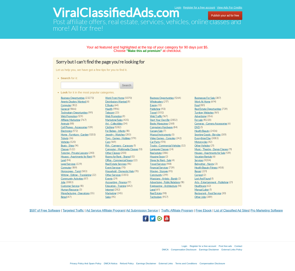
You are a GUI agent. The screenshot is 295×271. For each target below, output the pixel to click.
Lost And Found (203, 178)
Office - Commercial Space (119, 160)
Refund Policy (127, 263)
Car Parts (155, 142)
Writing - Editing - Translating (76, 175)
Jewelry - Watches (115, 134)
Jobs (63, 182)
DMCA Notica (110, 263)
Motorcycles (201, 142)
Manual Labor (202, 189)
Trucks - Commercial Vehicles (165, 145)
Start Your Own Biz (160, 120)
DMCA (165, 249)
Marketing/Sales (113, 120)
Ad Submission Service (142, 210)
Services (199, 160)
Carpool (199, 175)
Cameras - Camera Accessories (211, 123)
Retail (64, 197)
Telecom (109, 112)
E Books (109, 105)
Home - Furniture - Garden (74, 134)
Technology (156, 197)
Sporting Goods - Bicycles (208, 134)
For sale (199, 120)
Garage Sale (156, 131)
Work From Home (114, 98)
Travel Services (158, 164)
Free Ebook (204, 210)
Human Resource (70, 189)
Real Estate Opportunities (208, 109)
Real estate (156, 153)
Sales (108, 197)
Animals (65, 123)
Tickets (64, 138)
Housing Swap (157, 156)
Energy (153, 105)
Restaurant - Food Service (208, 193)
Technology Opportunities (74, 112)
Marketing (110, 193)
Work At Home (202, 101)
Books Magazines (159, 123)
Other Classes (112, 153)
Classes (65, 149)
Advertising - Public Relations (165, 182)
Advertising (201, 116)
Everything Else (203, 138)
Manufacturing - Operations (75, 193)
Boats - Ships (67, 145)
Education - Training (115, 186)
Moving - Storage (159, 171)
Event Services (113, 167)
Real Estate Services (115, 164)
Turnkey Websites (204, 112)
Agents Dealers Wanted (73, 101)
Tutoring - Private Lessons (74, 153)
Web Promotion (69, 116)
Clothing (109, 127)
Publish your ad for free (225, 15)
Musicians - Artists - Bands (163, 178)
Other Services (113, 175)
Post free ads (225, 246)
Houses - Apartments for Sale (210, 153)
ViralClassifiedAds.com (116, 13)
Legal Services (68, 164)
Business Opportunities (73, 98)
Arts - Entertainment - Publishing (212, 182)
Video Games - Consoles (162, 138)
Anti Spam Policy (92, 263)
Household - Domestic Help (119, 171)
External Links (166, 263)
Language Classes (159, 149)
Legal (153, 189)
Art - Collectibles (113, 123)
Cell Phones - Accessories (74, 127)
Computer (66, 105)
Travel (153, 112)
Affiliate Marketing (70, 120)
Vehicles (65, 142)
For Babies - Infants (115, 131)
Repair (198, 171)
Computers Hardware (161, 127)
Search (126, 85)
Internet (109, 189)
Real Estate (156, 193)
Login (178, 7)
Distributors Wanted (116, 101)
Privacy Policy (77, 263)
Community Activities (72, 178)
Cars (107, 142)
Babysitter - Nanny (204, 164)
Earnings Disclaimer (209, 249)
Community (156, 175)
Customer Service (70, 186)
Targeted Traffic (73, 210)
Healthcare (200, 186)
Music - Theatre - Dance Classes (211, 149)
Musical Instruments (160, 134)
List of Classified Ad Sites (231, 210)
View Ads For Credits (229, 7)
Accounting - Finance (116, 182)
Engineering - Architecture (163, 186)
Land (63, 160)
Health (108, 109)
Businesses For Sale (205, 98)
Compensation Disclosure (183, 249)
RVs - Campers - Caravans (119, 145)
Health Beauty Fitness (206, 167)
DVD (197, 127)
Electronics (66, 131)
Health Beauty (202, 131)
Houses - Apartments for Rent (76, 156)
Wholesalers (156, 101)
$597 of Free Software (45, 210)
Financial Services (159, 167)
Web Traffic (156, 116)
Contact (238, 246)
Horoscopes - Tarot (71, 171)
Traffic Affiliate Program (177, 210)
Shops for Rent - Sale (160, 160)
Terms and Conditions (186, 263)
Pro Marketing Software (267, 210)
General (65, 109)
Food (197, 105)
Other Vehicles (202, 145)
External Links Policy (232, 249)
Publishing (155, 109)
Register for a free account (199, 7)
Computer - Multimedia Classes (121, 149)
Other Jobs (200, 197)
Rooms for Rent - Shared (117, 156)
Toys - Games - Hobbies (117, 138)
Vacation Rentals (203, 156)
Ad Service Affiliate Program (105, 210)
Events (109, 178)
